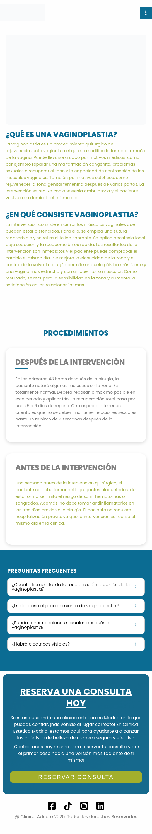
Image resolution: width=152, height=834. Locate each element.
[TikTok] (68, 806)
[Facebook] (51, 806)
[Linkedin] (100, 806)
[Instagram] (84, 806)
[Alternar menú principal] (146, 13)
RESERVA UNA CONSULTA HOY (76, 697)
